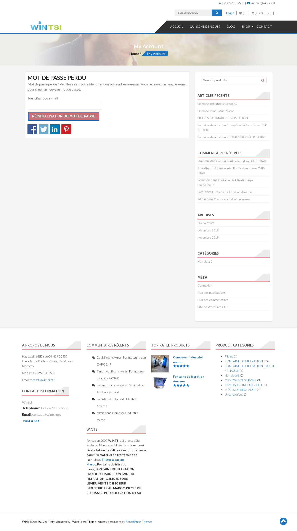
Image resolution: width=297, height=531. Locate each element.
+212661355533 (231, 3)
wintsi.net (31, 421)
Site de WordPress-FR (212, 307)
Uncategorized (234, 394)
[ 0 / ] (262, 13)
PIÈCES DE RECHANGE (240, 389)
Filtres (229, 356)
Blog (231, 26)
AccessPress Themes (139, 521)
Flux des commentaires (212, 300)
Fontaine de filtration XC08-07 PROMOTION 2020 (231, 137)
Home (134, 53)
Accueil (176, 26)
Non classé (204, 261)
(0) (243, 13)
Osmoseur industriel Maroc (215, 111)
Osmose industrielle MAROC (217, 104)
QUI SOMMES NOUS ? (205, 26)
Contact (264, 26)
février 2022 (205, 223)
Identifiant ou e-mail (43, 98)
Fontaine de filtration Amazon (232, 192)
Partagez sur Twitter (43, 129)
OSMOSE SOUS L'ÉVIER (241, 380)
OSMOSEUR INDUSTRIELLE (244, 385)
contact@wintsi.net (261, 3)
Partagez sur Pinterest (66, 129)
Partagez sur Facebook (32, 129)
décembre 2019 (208, 230)
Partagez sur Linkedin (55, 129)
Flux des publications (211, 292)
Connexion (204, 285)
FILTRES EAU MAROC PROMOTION (222, 118)
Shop (246, 26)
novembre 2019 (208, 237)
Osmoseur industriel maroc (232, 199)
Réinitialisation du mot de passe (64, 116)
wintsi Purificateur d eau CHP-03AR (242, 161)
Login (230, 13)
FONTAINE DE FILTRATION (244, 361)
